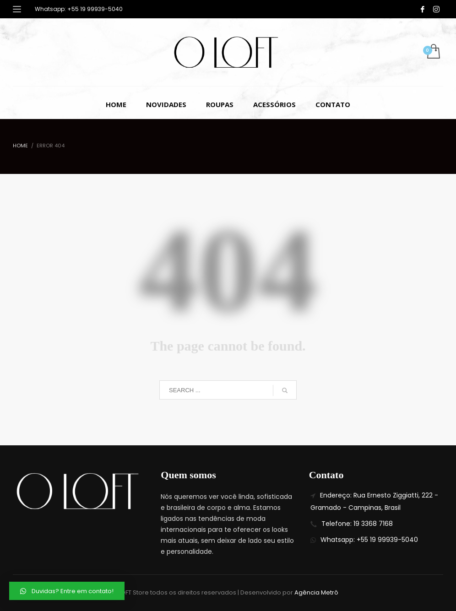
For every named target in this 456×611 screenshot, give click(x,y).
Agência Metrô (316, 592)
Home (20, 145)
